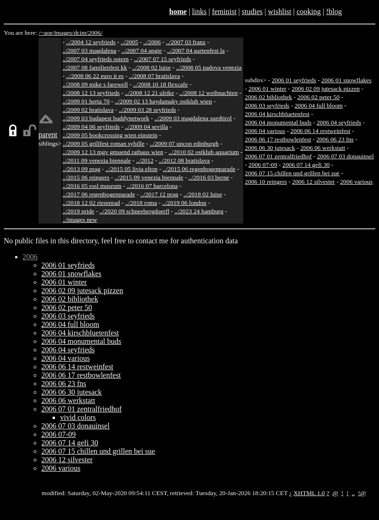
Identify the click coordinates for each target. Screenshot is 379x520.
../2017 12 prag (159, 194)
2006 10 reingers (266, 181)
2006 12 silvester (313, 181)
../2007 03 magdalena (89, 50)
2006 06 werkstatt (322, 147)
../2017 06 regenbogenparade (98, 194)
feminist (224, 12)
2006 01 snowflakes (346, 80)
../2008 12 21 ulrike (149, 92)
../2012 (145, 160)
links (199, 12)
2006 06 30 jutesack (270, 147)
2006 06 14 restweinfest (320, 130)
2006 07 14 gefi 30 (306, 164)
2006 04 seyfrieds (339, 122)
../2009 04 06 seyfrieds (91, 126)
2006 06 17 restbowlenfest (278, 139)
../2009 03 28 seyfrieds (147, 109)
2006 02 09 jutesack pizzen (326, 88)
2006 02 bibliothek (268, 97)
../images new (79, 219)
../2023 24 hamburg (199, 211)
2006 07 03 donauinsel (345, 156)
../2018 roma (141, 202)
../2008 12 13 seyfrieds (91, 92)
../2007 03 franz (185, 42)
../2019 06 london (184, 202)
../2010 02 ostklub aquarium (204, 151)
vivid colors (78, 417)
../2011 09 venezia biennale (96, 160)
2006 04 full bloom (318, 105)
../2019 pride (78, 211)
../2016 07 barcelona (152, 185)
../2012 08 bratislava (184, 160)
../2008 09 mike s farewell (95, 84)
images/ (64, 32)
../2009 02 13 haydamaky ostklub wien (163, 101)
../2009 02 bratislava (88, 109)
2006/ (95, 32)
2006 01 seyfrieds (293, 80)
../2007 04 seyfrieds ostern (95, 58)
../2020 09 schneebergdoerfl (135, 211)
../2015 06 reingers (85, 177)
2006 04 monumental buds (278, 122)
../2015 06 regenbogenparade (199, 168)
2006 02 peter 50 (318, 97)
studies (252, 12)
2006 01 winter (267, 88)
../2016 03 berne (208, 177)
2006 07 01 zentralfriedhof (278, 156)
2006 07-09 (262, 164)
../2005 (129, 42)
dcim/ (81, 32)
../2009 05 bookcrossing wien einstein (109, 135)
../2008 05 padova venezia (209, 67)
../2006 (152, 42)
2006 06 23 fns (335, 139)
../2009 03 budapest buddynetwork (105, 118)
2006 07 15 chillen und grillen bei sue (292, 173)
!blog (334, 12)
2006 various (356, 181)
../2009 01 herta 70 (85, 101)
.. (353, 493)
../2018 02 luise (203, 194)
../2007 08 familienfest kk (94, 67)
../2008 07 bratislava (154, 75)
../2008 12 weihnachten (208, 92)
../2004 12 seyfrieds (91, 42)
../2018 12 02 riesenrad (91, 202)
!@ (362, 493)
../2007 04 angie (142, 50)
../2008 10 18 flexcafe (160, 84)
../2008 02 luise (151, 67)
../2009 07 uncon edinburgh (184, 143)
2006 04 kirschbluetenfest (277, 113)
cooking (308, 12)
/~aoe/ (46, 32)
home (177, 12)
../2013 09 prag (81, 168)
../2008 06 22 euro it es (95, 75)
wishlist (279, 12)
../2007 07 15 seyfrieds (162, 58)
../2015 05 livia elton (132, 168)
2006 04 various (265, 130)
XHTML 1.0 (309, 493)
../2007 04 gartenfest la (196, 50)
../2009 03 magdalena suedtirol (193, 118)
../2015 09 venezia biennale (149, 177)
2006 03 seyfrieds (267, 105)
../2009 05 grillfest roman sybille (103, 143)
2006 (30, 257)
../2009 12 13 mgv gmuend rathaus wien (112, 151)
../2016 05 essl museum (92, 185)
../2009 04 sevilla (146, 126)
